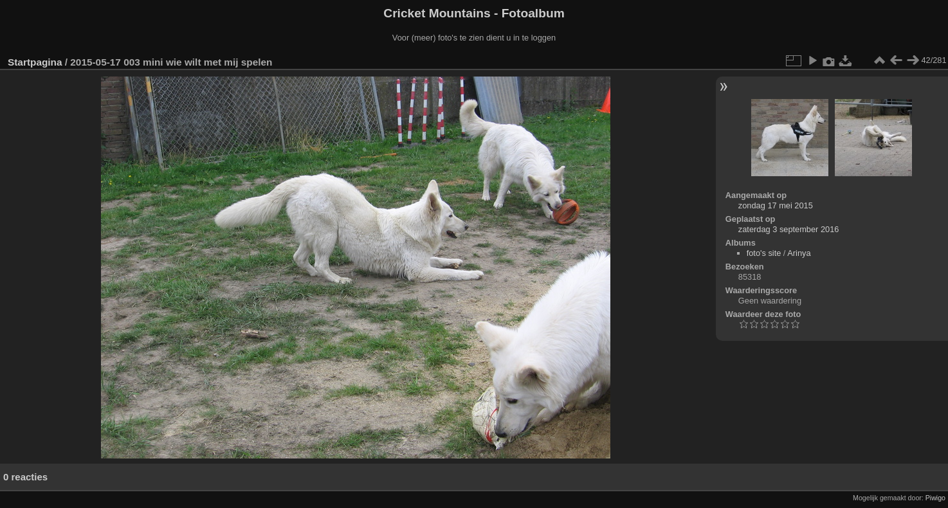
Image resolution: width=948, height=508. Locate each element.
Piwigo (935, 498)
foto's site (764, 253)
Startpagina (35, 62)
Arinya (798, 253)
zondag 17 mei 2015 (775, 205)
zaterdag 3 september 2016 (788, 229)
